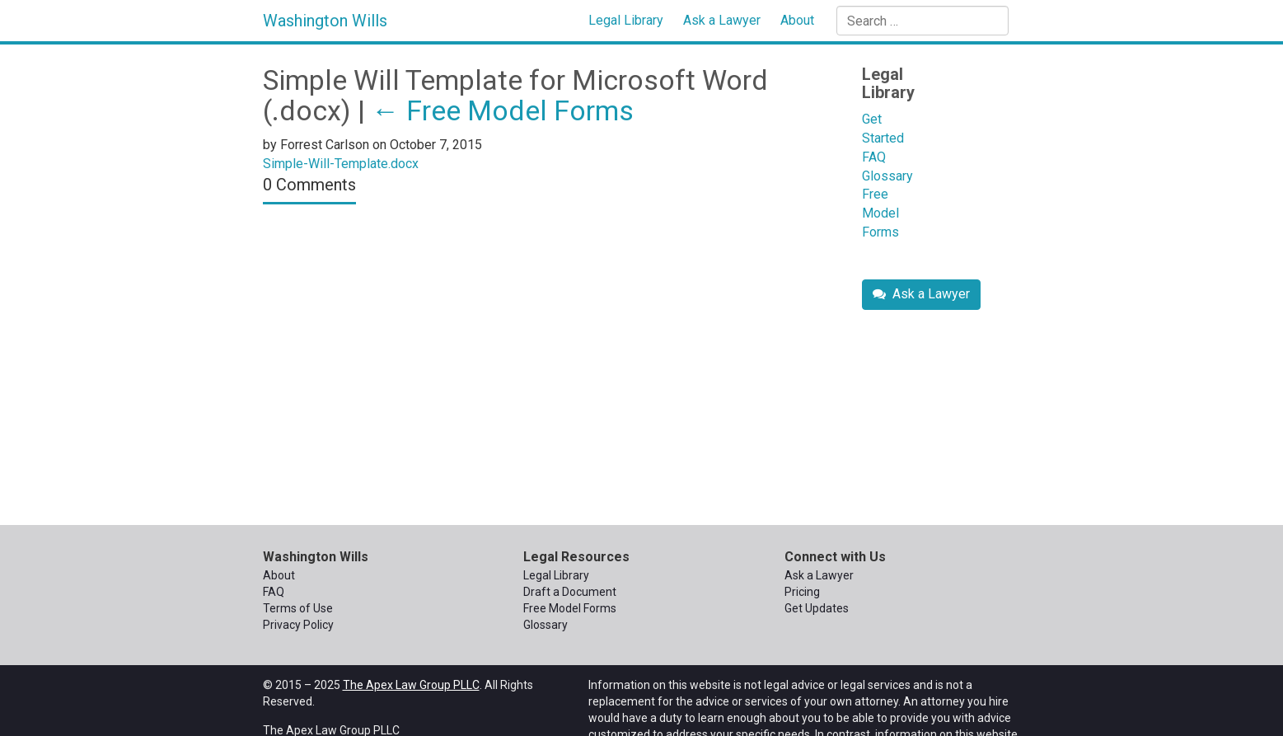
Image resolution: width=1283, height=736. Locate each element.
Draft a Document (569, 591)
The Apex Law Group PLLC (411, 684)
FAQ (874, 157)
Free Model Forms (503, 110)
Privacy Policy (298, 624)
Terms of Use (298, 608)
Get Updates (816, 608)
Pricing (802, 591)
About (797, 20)
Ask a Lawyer (722, 20)
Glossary (887, 176)
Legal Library (625, 20)
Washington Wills (325, 20)
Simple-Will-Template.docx (341, 163)
